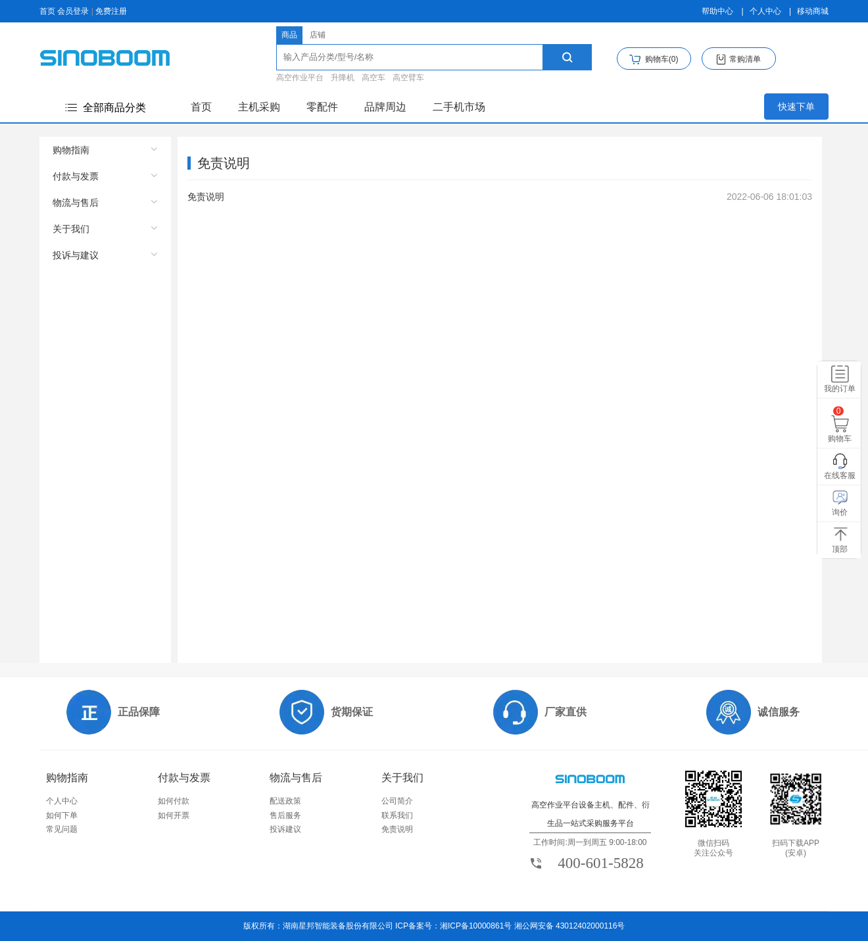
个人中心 (765, 11)
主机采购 (259, 106)
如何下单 (62, 815)
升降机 (342, 77)
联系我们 (397, 815)
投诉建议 (285, 829)
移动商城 (813, 11)
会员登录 (73, 11)
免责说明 (397, 829)
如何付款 (173, 801)
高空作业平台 (300, 77)
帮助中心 (717, 11)
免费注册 (111, 11)
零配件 (322, 106)
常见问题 (62, 829)
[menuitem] (105, 150)
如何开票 (173, 815)
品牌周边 (385, 106)
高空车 (373, 77)
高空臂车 (408, 77)
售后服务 (285, 815)
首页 (47, 11)
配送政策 (285, 801)
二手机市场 (459, 106)
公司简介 (397, 801)
